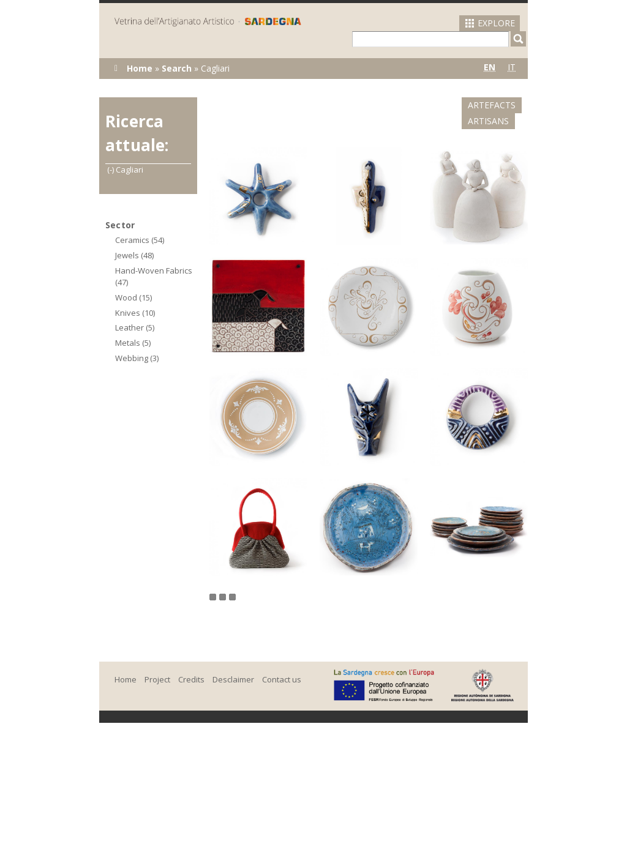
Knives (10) (135, 312)
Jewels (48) (134, 255)
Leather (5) (134, 327)
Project (157, 663)
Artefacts (435, 105)
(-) (111, 169)
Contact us (281, 663)
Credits (191, 663)
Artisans (501, 105)
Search (177, 68)
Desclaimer (233, 663)
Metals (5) (133, 342)
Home (139, 68)
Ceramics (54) (139, 239)
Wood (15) (133, 297)
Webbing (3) (137, 358)
